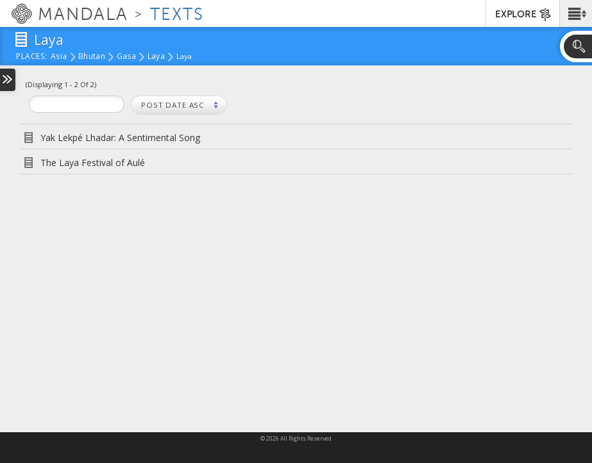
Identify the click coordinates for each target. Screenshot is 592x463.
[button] (575, 13)
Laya (156, 57)
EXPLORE (523, 14)
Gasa (126, 57)
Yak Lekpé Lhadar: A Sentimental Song (120, 137)
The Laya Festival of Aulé (92, 162)
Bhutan (91, 57)
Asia (59, 57)
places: (31, 57)
